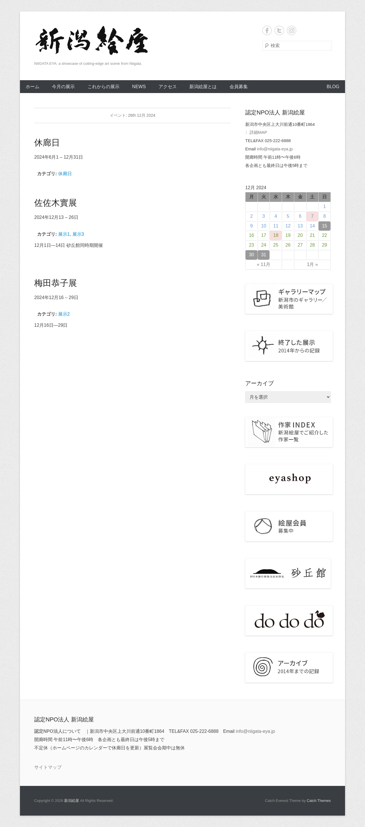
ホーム (32, 86)
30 (251, 254)
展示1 (64, 234)
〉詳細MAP (256, 132)
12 (288, 225)
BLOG (333, 86)
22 (324, 235)
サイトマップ (48, 767)
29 (324, 245)
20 (300, 235)
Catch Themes (319, 800)
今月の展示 (63, 86)
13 (300, 225)
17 (263, 235)
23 (251, 245)
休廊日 (65, 173)
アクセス (168, 86)
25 (275, 245)
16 (251, 235)
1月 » (312, 264)
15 (324, 225)
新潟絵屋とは (203, 86)
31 (263, 254)
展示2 (64, 314)
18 (275, 235)
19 (288, 235)
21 (312, 235)
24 (263, 245)
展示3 (78, 234)
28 (312, 245)
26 (288, 245)
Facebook (267, 30)
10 (263, 225)
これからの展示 (103, 86)
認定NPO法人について (57, 731)
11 (275, 225)
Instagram (291, 30)
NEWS (139, 86)
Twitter (279, 30)
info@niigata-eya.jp (275, 149)
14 (312, 225)
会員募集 (239, 86)
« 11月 (263, 264)
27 (300, 245)
